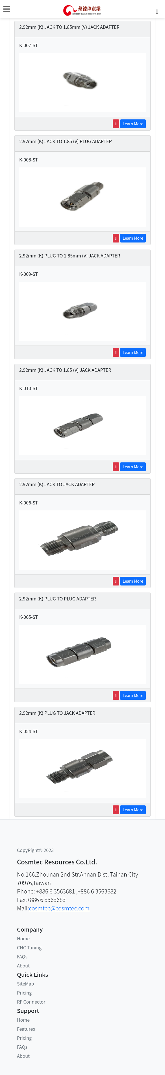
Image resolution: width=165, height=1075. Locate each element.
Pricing (24, 992)
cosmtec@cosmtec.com (59, 908)
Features (26, 1028)
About (23, 965)
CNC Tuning (29, 947)
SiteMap (25, 983)
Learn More (133, 123)
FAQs (22, 956)
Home (23, 938)
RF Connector (31, 1001)
